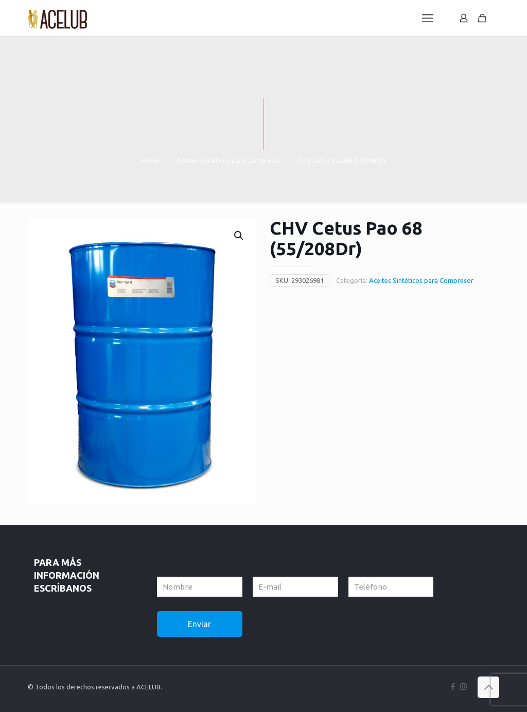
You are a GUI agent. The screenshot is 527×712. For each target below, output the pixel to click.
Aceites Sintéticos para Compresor (229, 160)
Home (151, 160)
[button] (239, 235)
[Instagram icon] (463, 686)
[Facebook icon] (452, 686)
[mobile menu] (427, 18)
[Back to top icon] (488, 687)
